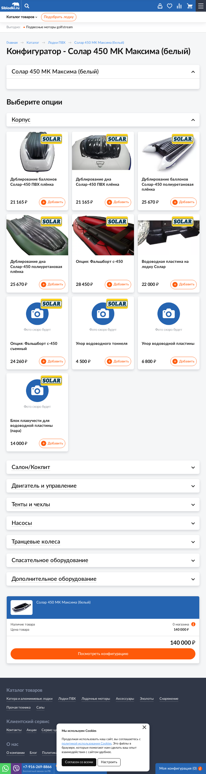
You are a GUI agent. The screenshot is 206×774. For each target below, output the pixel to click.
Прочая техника (18, 707)
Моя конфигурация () (180, 768)
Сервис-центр (52, 730)
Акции (31, 730)
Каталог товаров (21, 17)
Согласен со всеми (79, 762)
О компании (15, 753)
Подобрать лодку (59, 17)
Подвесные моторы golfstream (49, 27)
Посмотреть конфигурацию (103, 654)
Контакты (13, 730)
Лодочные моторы (96, 699)
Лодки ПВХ (56, 42)
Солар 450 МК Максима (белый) (99, 42)
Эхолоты (147, 699)
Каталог (33, 42)
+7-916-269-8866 (37, 767)
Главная (12, 42)
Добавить (52, 202)
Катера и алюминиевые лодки (29, 699)
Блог (33, 753)
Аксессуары (125, 699)
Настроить (109, 762)
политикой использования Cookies (87, 743)
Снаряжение (169, 699)
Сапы (40, 707)
